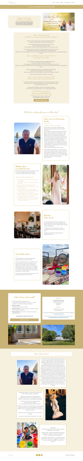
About (57, 2)
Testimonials (67, 2)
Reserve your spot (24, 321)
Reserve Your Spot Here (41, 100)
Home (54, 2)
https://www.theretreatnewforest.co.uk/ (58, 319)
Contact (73, 2)
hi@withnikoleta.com (59, 315)
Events (61, 2)
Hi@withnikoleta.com (49, 235)
